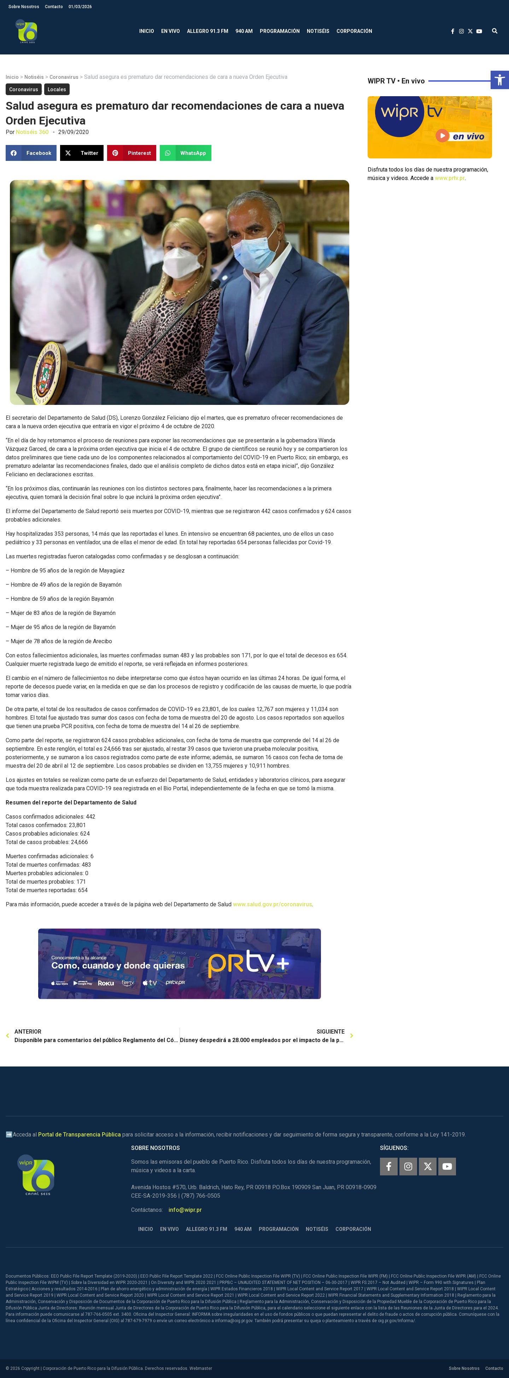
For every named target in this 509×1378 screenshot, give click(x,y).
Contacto (54, 6)
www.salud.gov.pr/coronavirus (272, 904)
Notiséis (318, 31)
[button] (500, 80)
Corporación (354, 31)
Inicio (146, 31)
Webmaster (200, 1368)
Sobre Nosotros (23, 6)
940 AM (244, 31)
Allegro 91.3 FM (207, 31)
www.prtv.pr (450, 178)
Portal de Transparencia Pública (79, 1134)
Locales (57, 89)
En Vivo (170, 31)
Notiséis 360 (32, 132)
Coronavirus (63, 77)
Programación (280, 31)
